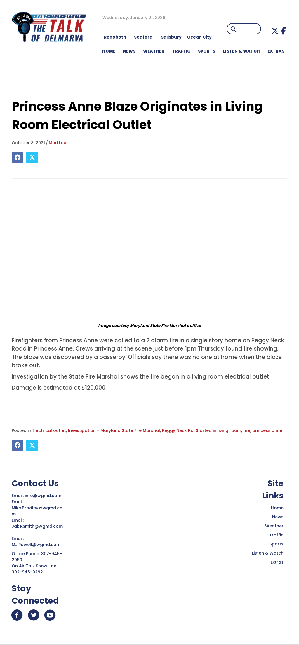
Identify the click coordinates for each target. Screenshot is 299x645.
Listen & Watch (268, 553)
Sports (206, 51)
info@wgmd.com (43, 495)
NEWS (129, 51)
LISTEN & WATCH (241, 51)
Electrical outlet (49, 430)
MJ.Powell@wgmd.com (37, 545)
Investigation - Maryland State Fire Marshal (114, 430)
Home (277, 508)
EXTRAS (275, 51)
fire (246, 430)
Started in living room (218, 430)
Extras (277, 562)
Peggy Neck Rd (178, 430)
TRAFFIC (181, 51)
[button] (275, 30)
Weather (274, 526)
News (278, 517)
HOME (108, 51)
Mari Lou (57, 143)
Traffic (276, 535)
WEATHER (153, 51)
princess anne (267, 430)
